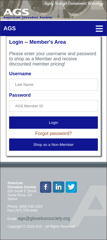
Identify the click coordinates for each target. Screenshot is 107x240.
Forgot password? (53, 133)
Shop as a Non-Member (53, 144)
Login (53, 122)
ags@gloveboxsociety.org (44, 218)
